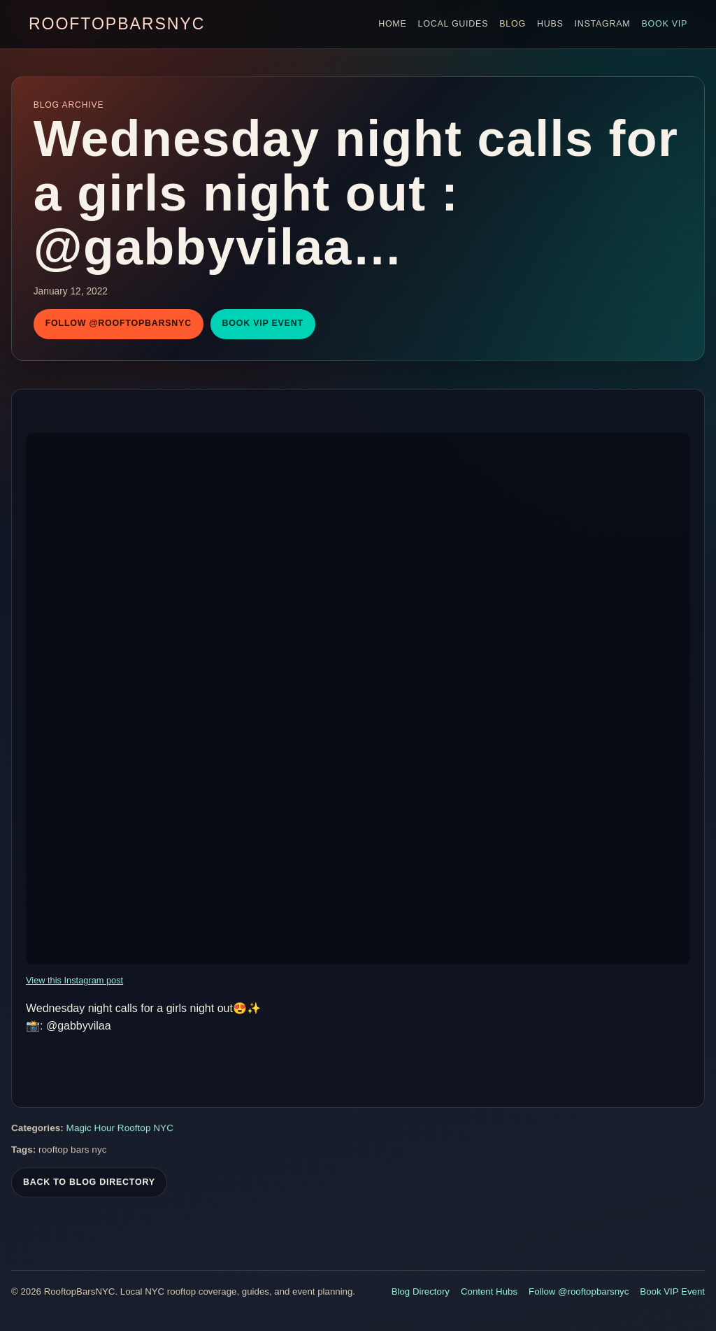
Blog (512, 24)
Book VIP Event (262, 323)
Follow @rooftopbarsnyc (118, 323)
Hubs (550, 24)
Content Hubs (489, 1291)
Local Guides (453, 24)
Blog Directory (421, 1291)
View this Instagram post (74, 980)
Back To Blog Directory (89, 1185)
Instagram (603, 24)
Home (392, 24)
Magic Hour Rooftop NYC (119, 1131)
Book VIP (664, 24)
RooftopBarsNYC (117, 24)
